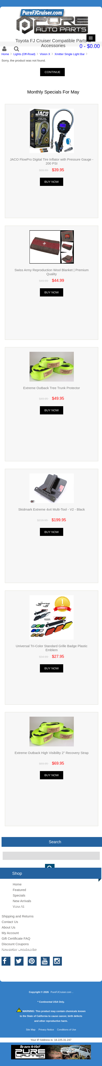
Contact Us (10, 922)
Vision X (45, 54)
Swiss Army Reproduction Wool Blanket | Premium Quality (51, 272)
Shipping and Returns (17, 916)
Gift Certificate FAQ (16, 938)
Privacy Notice (46, 1029)
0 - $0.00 (90, 46)
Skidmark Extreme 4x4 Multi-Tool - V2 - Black (51, 509)
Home (5, 54)
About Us (8, 927)
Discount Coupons (15, 944)
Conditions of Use (66, 1029)
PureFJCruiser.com (61, 992)
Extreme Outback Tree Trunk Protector (51, 388)
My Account (10, 933)
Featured (19, 890)
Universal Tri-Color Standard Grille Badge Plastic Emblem (51, 648)
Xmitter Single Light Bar (70, 54)
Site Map (30, 1029)
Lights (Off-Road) (24, 54)
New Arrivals (22, 901)
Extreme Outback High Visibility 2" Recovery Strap (51, 753)
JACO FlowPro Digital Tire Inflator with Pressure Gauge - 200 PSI (51, 161)
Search (55, 842)
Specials (19, 895)
